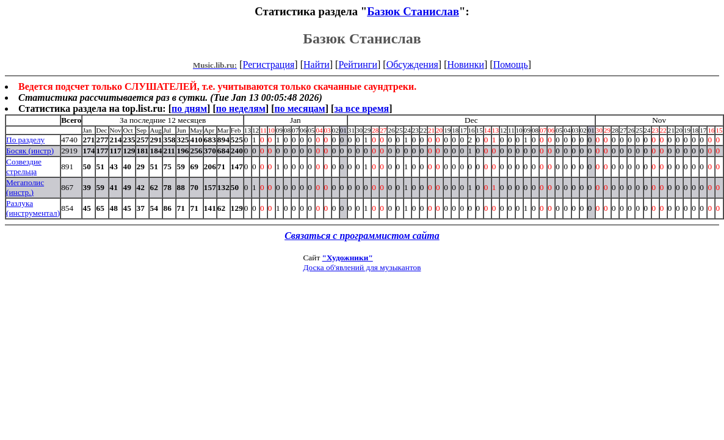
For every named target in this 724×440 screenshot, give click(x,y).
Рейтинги (357, 64)
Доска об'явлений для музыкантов (362, 267)
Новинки (465, 64)
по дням (189, 108)
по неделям (241, 108)
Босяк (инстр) (30, 150)
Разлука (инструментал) (33, 208)
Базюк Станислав (413, 11)
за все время (361, 108)
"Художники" (347, 257)
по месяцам (299, 108)
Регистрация (269, 64)
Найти (316, 64)
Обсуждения (412, 64)
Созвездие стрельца (24, 166)
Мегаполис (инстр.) (25, 187)
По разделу (25, 139)
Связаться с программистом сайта (362, 235)
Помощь (510, 64)
